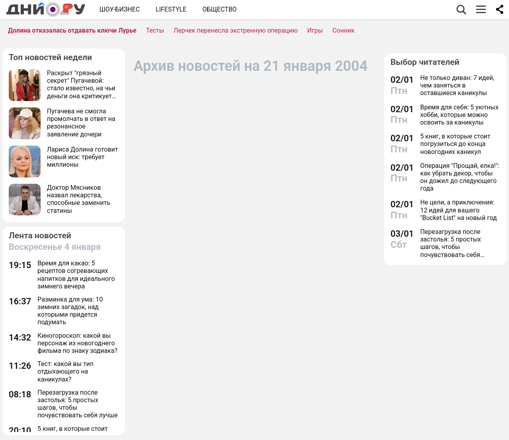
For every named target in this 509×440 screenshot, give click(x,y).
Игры (315, 30)
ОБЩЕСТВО (219, 9)
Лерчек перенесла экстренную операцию (236, 30)
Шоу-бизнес (119, 9)
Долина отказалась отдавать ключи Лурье (72, 30)
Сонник (343, 30)
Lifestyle (171, 9)
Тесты (155, 30)
